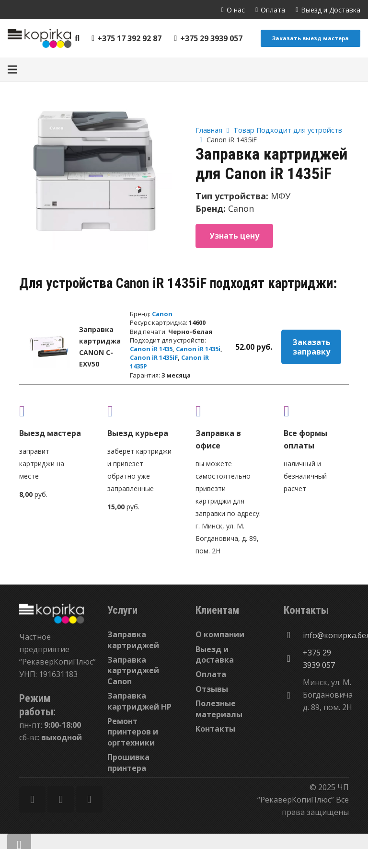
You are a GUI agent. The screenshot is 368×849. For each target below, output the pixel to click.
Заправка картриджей (133, 639)
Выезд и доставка (215, 654)
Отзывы (212, 689)
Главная (209, 130)
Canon (162, 314)
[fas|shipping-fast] (139, 411)
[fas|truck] (51, 411)
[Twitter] (60, 799)
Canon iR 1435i (198, 348)
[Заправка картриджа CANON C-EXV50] (48, 346)
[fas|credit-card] (316, 411)
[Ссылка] (39, 38)
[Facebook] (32, 799)
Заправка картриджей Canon (133, 670)
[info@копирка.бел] (293, 635)
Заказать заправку (311, 347)
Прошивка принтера (128, 762)
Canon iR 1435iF (154, 357)
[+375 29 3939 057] (293, 659)
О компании (220, 634)
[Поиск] (77, 38)
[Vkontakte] (89, 799)
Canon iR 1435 (151, 348)
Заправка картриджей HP (139, 700)
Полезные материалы (219, 708)
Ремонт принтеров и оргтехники (132, 732)
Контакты (215, 728)
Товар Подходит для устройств (287, 130)
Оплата (211, 674)
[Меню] (12, 69)
